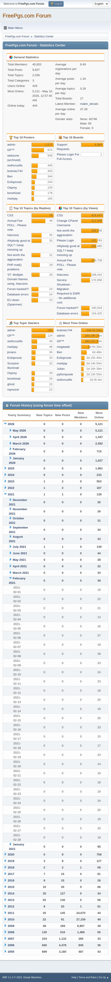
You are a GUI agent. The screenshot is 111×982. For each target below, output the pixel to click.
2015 (11, 887)
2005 (11, 951)
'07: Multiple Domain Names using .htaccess (17, 279)
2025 (11, 468)
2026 (11, 424)
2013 (11, 900)
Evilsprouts (14, 182)
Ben (10, 176)
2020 (11, 854)
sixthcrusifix (15, 165)
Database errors (18, 294)
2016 (11, 880)
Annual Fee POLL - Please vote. (16, 225)
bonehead (13, 193)
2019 (11, 861)
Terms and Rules (88, 977)
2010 (11, 919)
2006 (11, 945)
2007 (11, 938)
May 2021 (19, 559)
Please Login (65, 240)
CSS (10, 215)
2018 (11, 867)
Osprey (12, 187)
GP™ (11, 150)
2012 (11, 906)
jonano (11, 352)
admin (11, 144)
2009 (11, 926)
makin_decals (89, 103)
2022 (11, 488)
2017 (11, 874)
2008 (11, 932)
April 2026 (20, 437)
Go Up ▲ (104, 977)
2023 (11, 481)
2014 (11, 893)
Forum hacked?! (18, 289)
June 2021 (20, 553)
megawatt (63, 346)
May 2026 (19, 430)
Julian (61, 368)
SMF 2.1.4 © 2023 (12, 977)
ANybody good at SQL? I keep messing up (18, 245)
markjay (12, 198)
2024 (11, 475)
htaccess (13, 235)
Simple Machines (32, 977)
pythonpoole (65, 374)
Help (74, 977)
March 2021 (21, 572)
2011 (11, 913)
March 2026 (21, 443)
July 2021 (19, 546)
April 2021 (20, 566)
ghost (11, 384)
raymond (13, 389)
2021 (11, 494)
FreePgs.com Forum (27, 16)
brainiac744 (15, 171)
